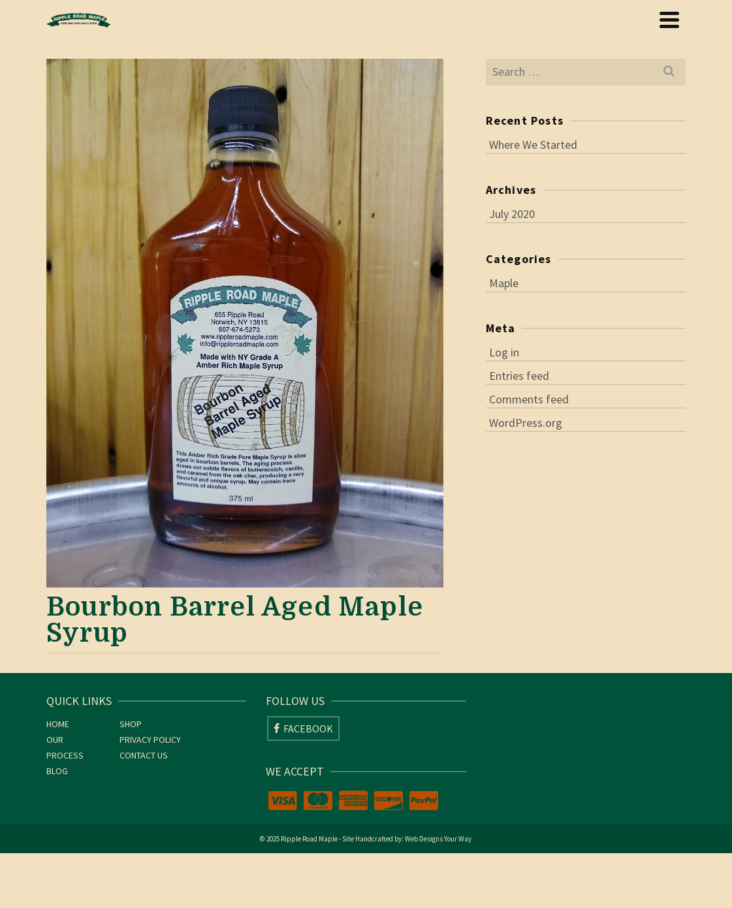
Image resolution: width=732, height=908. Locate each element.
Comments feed (529, 399)
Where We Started (533, 144)
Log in (504, 352)
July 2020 (512, 213)
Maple (503, 282)
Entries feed (519, 375)
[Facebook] (303, 728)
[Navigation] (669, 19)
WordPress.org (525, 422)
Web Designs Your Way (438, 838)
